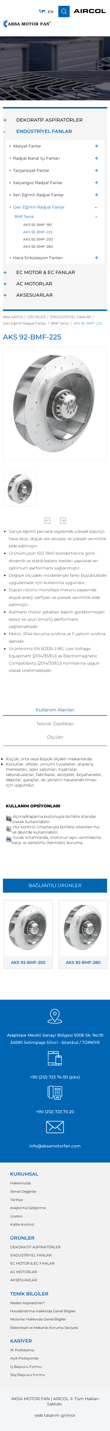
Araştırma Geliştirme (28, 1208)
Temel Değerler (23, 1192)
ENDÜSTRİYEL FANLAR (44, 131)
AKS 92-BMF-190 (37, 225)
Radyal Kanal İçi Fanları (36, 158)
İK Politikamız (22, 1350)
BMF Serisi (24, 216)
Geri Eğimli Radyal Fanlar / (27, 323)
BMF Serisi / (62, 323)
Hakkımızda (20, 1183)
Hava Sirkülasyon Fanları (38, 257)
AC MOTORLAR (34, 283)
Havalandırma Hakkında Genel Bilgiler (43, 1311)
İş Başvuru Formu (26, 1367)
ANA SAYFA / (15, 317)
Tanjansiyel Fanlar (31, 170)
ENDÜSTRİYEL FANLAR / (73, 317)
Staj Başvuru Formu (27, 1375)
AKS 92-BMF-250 (38, 239)
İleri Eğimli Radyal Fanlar (38, 194)
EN (51, 11)
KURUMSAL (24, 1174)
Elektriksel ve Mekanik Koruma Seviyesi (44, 1328)
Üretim (16, 1216)
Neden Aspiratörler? (27, 1303)
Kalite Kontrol (22, 1224)
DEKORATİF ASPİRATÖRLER (49, 120)
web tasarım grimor (55, 1415)
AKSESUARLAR (34, 295)
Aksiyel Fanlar (27, 146)
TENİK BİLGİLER (29, 1294)
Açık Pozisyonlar (24, 1358)
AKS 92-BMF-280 (38, 246)
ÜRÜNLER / (38, 317)
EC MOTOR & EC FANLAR (45, 272)
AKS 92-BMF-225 (38, 232)
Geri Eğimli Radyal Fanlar (39, 207)
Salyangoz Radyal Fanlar (38, 182)
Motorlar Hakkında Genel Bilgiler (38, 1319)
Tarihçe (16, 1200)
